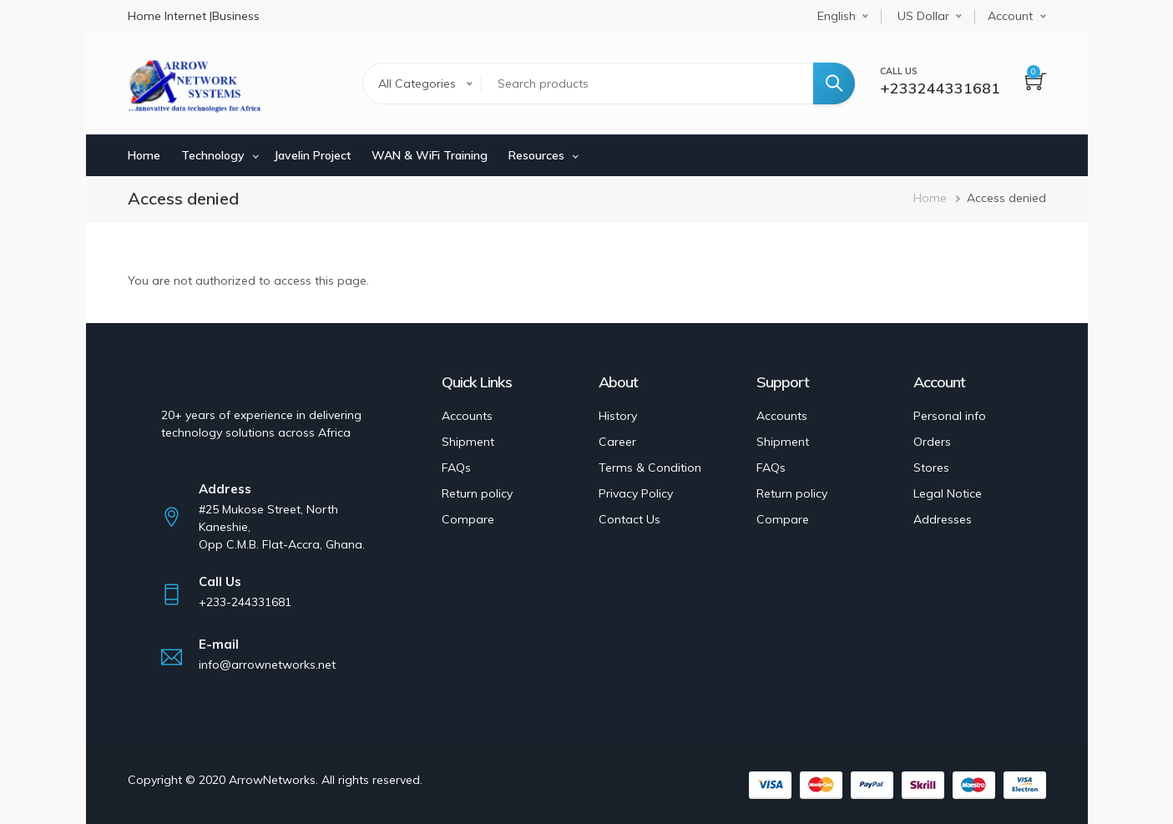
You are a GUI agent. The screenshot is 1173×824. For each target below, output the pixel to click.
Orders (932, 441)
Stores (931, 467)
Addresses (942, 519)
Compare (468, 519)
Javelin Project (312, 155)
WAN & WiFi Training (430, 155)
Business (236, 15)
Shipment (468, 441)
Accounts (467, 415)
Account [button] (1010, 15)
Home (144, 155)
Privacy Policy (636, 493)
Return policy (477, 493)
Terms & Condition (650, 467)
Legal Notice (947, 493)
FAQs (456, 467)
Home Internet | (170, 15)
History (618, 415)
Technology (213, 155)
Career (617, 441)
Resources (536, 155)
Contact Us (629, 519)
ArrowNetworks (272, 779)
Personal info (949, 415)
